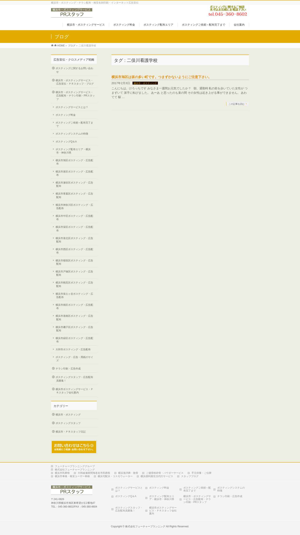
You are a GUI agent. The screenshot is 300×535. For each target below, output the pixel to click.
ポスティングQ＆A (66, 141)
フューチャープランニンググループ (75, 466)
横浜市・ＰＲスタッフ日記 (71, 431)
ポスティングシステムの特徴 (72, 133)
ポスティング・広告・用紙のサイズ (74, 359)
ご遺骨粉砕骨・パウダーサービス (165, 472)
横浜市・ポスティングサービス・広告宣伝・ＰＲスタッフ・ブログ (75, 82)
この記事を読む (237, 104)
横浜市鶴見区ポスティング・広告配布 (74, 284)
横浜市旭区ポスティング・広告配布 (74, 162)
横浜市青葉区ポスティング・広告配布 (74, 195)
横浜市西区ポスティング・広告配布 (74, 251)
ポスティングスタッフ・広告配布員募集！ (74, 379)
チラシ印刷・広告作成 (68, 368)
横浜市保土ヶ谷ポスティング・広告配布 (74, 295)
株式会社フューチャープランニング (75, 469)
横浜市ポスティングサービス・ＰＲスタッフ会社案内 (74, 391)
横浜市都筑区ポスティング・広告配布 (74, 262)
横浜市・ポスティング (145, 83)
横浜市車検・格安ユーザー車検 (72, 476)
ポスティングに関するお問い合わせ (74, 70)
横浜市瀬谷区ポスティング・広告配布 (74, 184)
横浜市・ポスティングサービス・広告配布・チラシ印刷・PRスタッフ (75, 95)
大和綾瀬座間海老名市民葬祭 (94, 472)
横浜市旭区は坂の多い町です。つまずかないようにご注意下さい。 (161, 77)
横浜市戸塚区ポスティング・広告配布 (74, 273)
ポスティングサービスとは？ (72, 107)
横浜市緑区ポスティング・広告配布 (74, 340)
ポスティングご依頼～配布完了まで (74, 124)
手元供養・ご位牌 (201, 472)
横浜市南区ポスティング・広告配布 (74, 306)
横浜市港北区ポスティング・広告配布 (74, 240)
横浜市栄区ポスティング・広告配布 (74, 229)
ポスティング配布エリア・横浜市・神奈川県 (73, 151)
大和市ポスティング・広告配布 (73, 349)
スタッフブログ (190, 476)
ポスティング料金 (66, 114)
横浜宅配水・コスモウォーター (115, 476)
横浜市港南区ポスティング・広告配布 (74, 317)
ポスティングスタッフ (68, 423)
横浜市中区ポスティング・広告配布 (74, 217)
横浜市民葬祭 (62, 472)
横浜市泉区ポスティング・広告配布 (74, 173)
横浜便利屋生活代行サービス (157, 476)
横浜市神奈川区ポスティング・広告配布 (74, 206)
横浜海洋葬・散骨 (128, 472)
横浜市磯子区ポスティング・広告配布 (74, 329)
